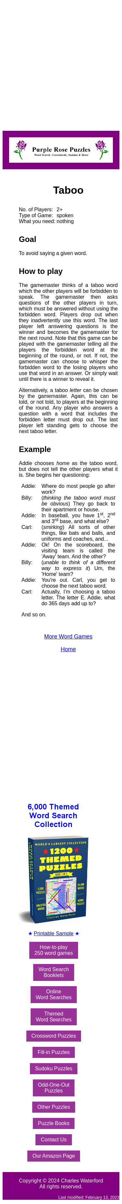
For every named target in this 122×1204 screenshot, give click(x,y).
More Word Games (68, 636)
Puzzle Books (54, 1123)
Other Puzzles (53, 1107)
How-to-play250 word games (53, 950)
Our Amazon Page (54, 1156)
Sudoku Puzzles (54, 1068)
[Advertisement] (61, 64)
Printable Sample (54, 933)
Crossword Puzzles (54, 1036)
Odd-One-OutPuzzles (54, 1087)
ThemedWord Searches (54, 1016)
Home (68, 649)
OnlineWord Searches (54, 994)
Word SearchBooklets (53, 972)
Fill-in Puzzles (54, 1052)
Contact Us (53, 1139)
